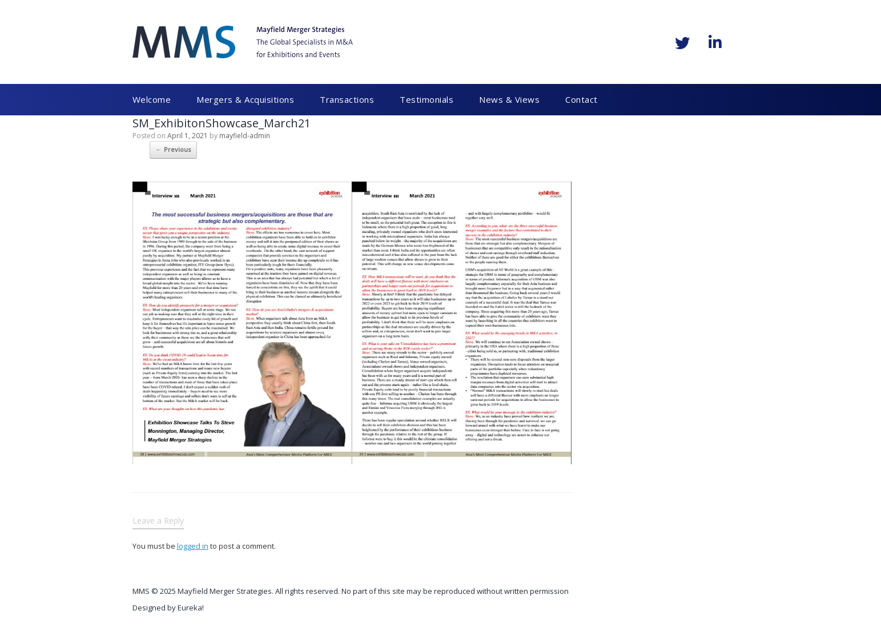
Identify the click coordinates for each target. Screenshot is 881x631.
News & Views (510, 99)
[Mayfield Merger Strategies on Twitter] (682, 43)
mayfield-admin (244, 135)
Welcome (151, 99)
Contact (582, 99)
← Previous (173, 149)
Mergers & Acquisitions (245, 99)
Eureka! (191, 607)
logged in (192, 546)
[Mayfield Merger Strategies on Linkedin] (715, 42)
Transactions (347, 99)
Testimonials (427, 99)
